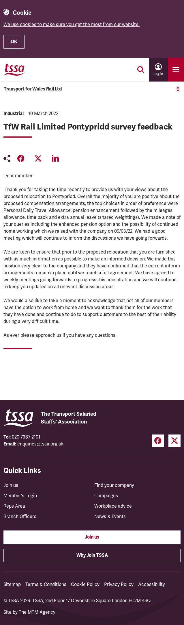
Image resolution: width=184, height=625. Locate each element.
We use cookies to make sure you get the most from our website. (71, 24)
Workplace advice (113, 506)
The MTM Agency (37, 612)
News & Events (110, 516)
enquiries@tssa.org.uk (40, 444)
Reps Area (14, 506)
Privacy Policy (119, 584)
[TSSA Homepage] (14, 70)
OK (14, 42)
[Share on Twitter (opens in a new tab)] (38, 158)
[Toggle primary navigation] (176, 70)
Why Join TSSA (92, 555)
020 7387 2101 (26, 437)
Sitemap (12, 584)
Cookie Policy (85, 584)
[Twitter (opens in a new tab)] (174, 440)
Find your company (114, 485)
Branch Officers (19, 516)
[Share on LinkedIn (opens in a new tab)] (55, 158)
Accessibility (151, 584)
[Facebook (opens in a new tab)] (158, 440)
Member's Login (20, 496)
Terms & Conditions (45, 584)
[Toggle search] (141, 70)
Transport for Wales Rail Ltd (92, 89)
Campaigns (106, 496)
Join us (10, 485)
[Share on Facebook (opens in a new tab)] (21, 158)
